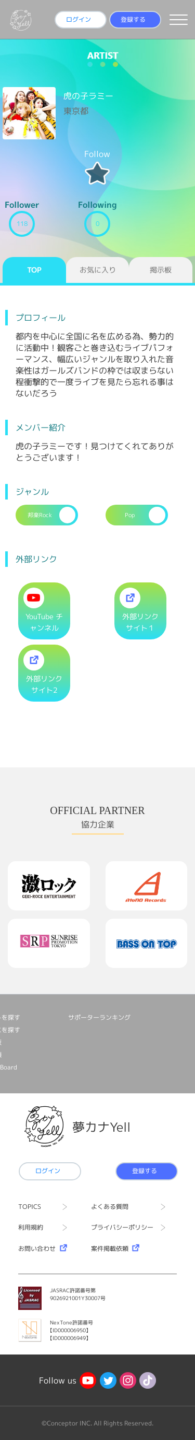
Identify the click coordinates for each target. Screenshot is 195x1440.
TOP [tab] (34, 270)
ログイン (78, 19)
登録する (133, 19)
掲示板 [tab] (161, 270)
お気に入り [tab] (98, 270)
